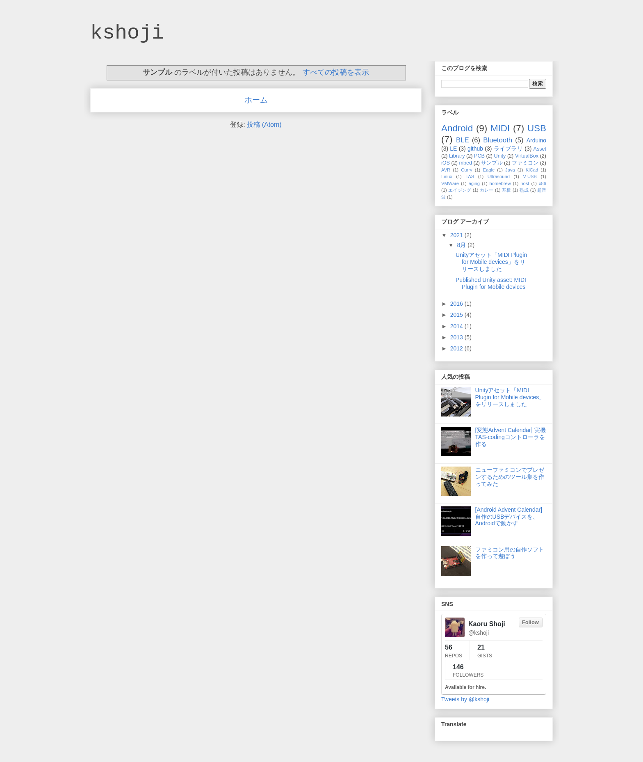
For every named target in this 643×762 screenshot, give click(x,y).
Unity (500, 156)
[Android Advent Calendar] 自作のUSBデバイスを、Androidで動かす (508, 516)
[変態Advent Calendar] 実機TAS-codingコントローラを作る (510, 437)
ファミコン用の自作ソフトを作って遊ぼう (509, 553)
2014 (457, 326)
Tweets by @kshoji (465, 699)
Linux (446, 176)
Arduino (536, 140)
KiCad (532, 169)
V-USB (530, 176)
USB (536, 128)
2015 (457, 314)
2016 (457, 303)
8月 (462, 245)
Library (457, 156)
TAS (469, 176)
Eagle (489, 169)
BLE (462, 140)
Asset (540, 149)
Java (510, 169)
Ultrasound (499, 176)
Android (457, 128)
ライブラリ (508, 148)
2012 (457, 348)
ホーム (256, 100)
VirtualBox (526, 156)
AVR (445, 169)
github (475, 148)
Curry (466, 169)
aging (474, 183)
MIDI (500, 128)
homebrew (500, 183)
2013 (457, 337)
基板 (506, 190)
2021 (457, 235)
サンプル (491, 163)
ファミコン (525, 163)
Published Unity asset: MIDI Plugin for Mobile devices (491, 283)
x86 (542, 183)
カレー (487, 190)
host (524, 183)
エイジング (459, 190)
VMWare (450, 183)
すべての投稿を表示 (336, 72)
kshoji (127, 33)
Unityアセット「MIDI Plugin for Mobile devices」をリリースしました (491, 262)
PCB (479, 156)
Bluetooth (497, 140)
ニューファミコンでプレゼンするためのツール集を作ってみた (509, 477)
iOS (445, 163)
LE (453, 148)
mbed (465, 163)
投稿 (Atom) (264, 124)
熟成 (524, 190)
